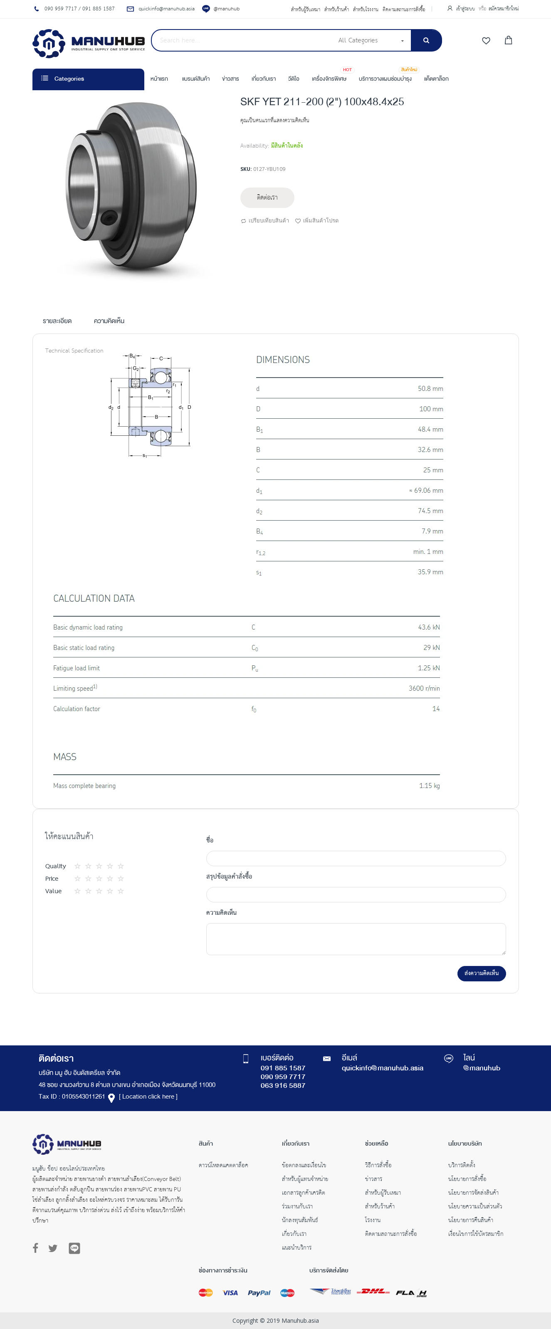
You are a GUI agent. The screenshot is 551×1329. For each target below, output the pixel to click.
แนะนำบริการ (296, 1248)
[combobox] (242, 40)
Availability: (254, 146)
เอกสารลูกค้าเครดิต (303, 1193)
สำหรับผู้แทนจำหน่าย (305, 1180)
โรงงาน (373, 1221)
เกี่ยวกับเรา (294, 1235)
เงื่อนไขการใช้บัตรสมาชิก (476, 1235)
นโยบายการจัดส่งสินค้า (473, 1193)
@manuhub (227, 9)
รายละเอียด (57, 322)
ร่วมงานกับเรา (297, 1207)
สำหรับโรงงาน (365, 10)
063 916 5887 (283, 1086)
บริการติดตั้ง (461, 1166)
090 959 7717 (283, 1077)
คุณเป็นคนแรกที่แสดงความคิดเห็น (274, 121)
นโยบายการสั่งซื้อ (467, 1180)
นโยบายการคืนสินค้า (470, 1221)
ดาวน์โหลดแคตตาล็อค (223, 1166)
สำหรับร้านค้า (336, 10)
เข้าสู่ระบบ (466, 9)
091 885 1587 (283, 1069)
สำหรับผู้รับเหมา (305, 10)
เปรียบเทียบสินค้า (264, 221)
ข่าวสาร (373, 1180)
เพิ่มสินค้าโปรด (317, 221)
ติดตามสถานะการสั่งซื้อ (404, 10)
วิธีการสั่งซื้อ (378, 1166)
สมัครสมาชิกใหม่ (504, 9)
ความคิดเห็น (109, 322)
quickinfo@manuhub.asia (382, 1069)
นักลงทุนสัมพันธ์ (300, 1221)
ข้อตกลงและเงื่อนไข (304, 1166)
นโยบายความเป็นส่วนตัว (475, 1207)
